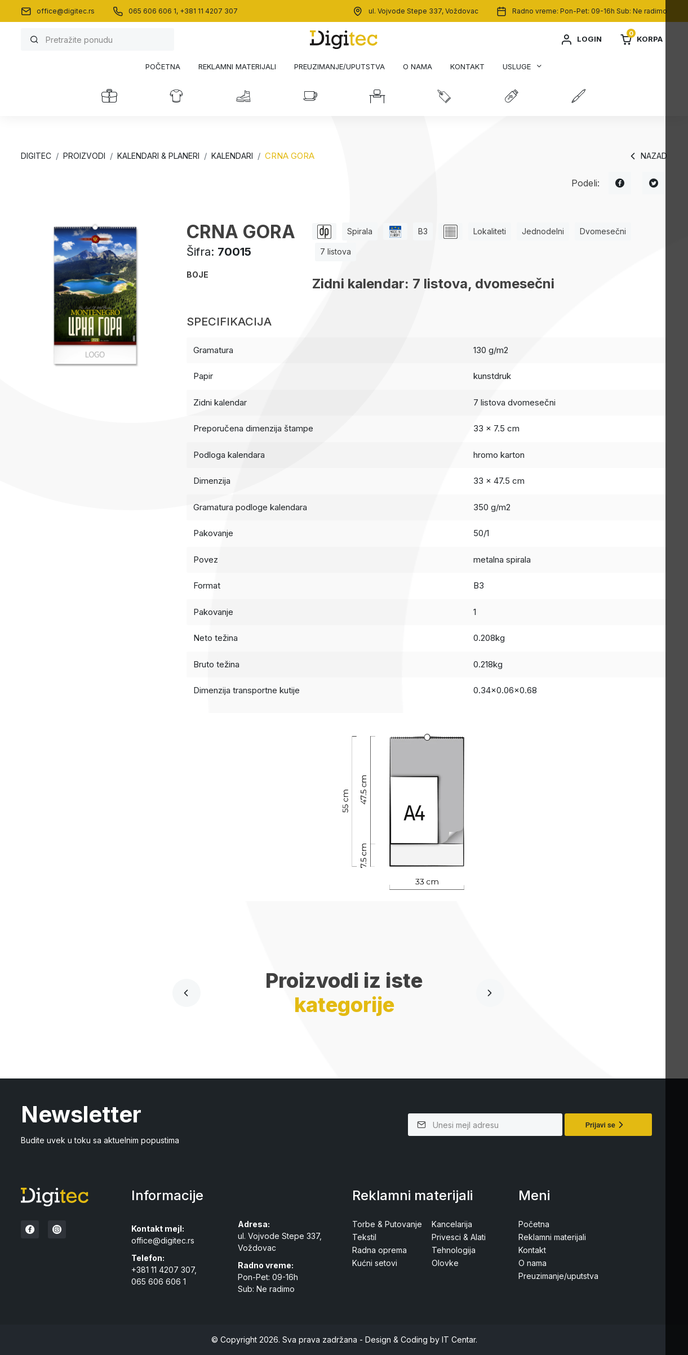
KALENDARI (232, 156)
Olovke (445, 1263)
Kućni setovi (374, 1263)
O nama (417, 66)
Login (581, 39)
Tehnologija (454, 1250)
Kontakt (467, 66)
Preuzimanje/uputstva (339, 66)
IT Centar (459, 1339)
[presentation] (186, 993)
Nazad (647, 156)
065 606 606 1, (154, 11)
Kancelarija (452, 1224)
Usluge (517, 66)
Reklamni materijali (237, 66)
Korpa (641, 39)
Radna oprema (379, 1250)
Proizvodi (84, 156)
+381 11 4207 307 (209, 11)
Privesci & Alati (459, 1237)
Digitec (36, 156)
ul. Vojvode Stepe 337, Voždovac (423, 11)
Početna (162, 66)
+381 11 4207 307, (164, 1269)
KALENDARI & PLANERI (158, 156)
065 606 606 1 (158, 1281)
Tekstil (364, 1237)
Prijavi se (606, 1124)
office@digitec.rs (66, 11)
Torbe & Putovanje (387, 1224)
